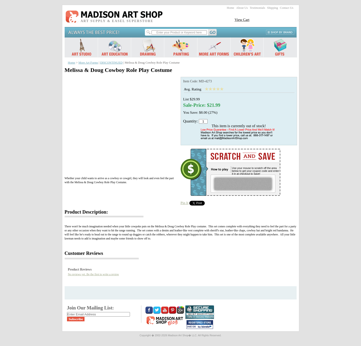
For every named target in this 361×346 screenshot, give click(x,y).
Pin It (185, 203)
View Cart (242, 20)
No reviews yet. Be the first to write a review (93, 274)
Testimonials (257, 7)
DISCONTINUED (111, 62)
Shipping (272, 7)
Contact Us (286, 7)
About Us (242, 7)
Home (230, 7)
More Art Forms (88, 62)
